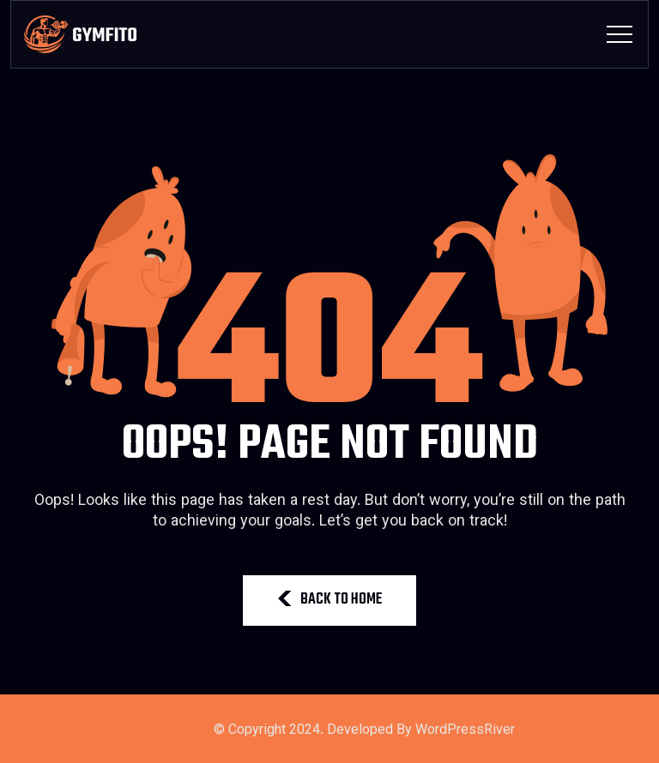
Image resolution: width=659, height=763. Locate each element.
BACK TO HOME (329, 599)
